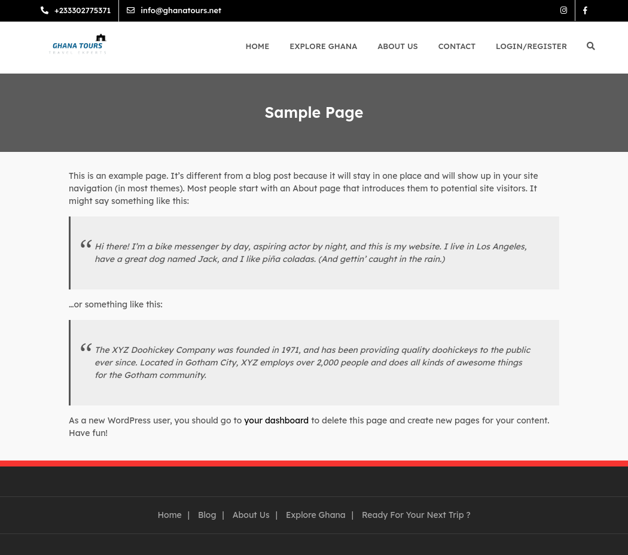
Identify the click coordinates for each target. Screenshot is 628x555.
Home (258, 46)
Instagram (564, 10)
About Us (397, 46)
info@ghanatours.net (181, 10)
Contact (456, 46)
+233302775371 (82, 10)
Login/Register (531, 46)
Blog (207, 515)
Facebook (585, 10)
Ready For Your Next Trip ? (416, 515)
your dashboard (276, 420)
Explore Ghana (323, 46)
